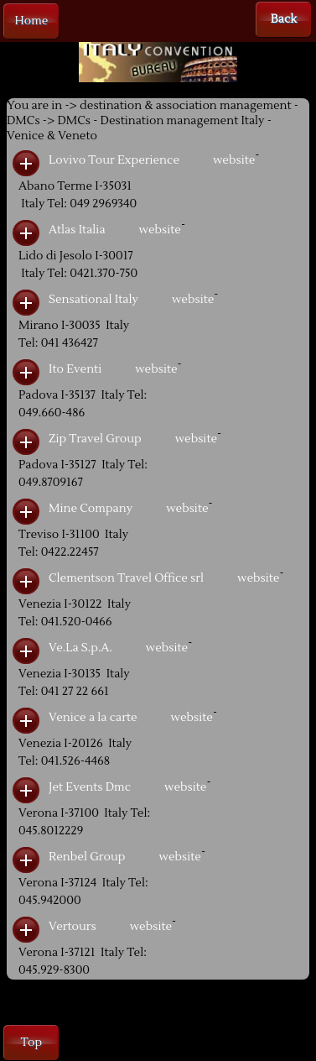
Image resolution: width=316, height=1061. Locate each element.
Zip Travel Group (95, 439)
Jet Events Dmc (90, 787)
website (234, 160)
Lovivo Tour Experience (114, 160)
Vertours (72, 926)
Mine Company (90, 508)
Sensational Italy (93, 299)
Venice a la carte (93, 717)
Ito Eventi (75, 369)
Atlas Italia (77, 230)
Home (32, 21)
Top (31, 1042)
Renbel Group (87, 857)
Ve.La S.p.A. (80, 648)
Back (284, 19)
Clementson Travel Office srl (126, 578)
